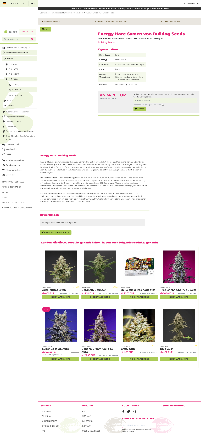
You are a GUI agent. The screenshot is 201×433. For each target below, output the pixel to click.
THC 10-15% (12, 69)
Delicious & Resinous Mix (138, 289)
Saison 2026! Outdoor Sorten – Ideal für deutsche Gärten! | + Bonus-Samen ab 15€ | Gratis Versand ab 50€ (120, 8)
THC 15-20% (12, 74)
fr (193, 3)
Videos (5, 197)
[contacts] (33, 3)
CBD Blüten (9, 126)
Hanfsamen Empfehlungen (16, 48)
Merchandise (9, 149)
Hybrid (8, 105)
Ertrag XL (97, 13)
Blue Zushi (167, 348)
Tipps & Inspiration (11, 187)
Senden (139, 109)
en (189, 3)
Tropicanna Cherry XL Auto (178, 289)
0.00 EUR (10, 31)
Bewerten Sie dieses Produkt (56, 232)
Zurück (45, 29)
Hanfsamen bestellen (13, 182)
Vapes (6, 154)
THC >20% (86, 13)
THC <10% (11, 64)
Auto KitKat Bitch (54, 289)
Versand (46, 411)
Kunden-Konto (49, 421)
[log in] (23, 3)
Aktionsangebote (11, 170)
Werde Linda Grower (13, 202)
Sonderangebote (11, 165)
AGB (84, 411)
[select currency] (14, 3)
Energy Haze (108, 13)
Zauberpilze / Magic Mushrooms (18, 131)
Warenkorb (28, 32)
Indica (8, 100)
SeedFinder (9, 175)
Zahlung (46, 416)
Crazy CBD (128, 348)
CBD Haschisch (10, 144)
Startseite (44, 13)
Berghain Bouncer (93, 289)
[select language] (5, 3)
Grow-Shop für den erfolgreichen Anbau (19, 137)
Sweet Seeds (125, 287)
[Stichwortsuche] (17, 39)
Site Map (86, 416)
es (185, 3)
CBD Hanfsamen (11, 121)
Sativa (77, 13)
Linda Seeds (46, 287)
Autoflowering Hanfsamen (15, 112)
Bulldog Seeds (106, 42)
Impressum (87, 421)
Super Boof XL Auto (55, 348)
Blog (5, 192)
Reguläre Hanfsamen (13, 117)
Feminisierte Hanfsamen (61, 13)
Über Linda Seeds (91, 431)
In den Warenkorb (60, 297)
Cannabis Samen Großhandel (18, 208)
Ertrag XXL (15, 95)
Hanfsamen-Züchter (13, 160)
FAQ (44, 431)
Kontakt (86, 426)
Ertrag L (14, 85)
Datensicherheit (50, 426)
